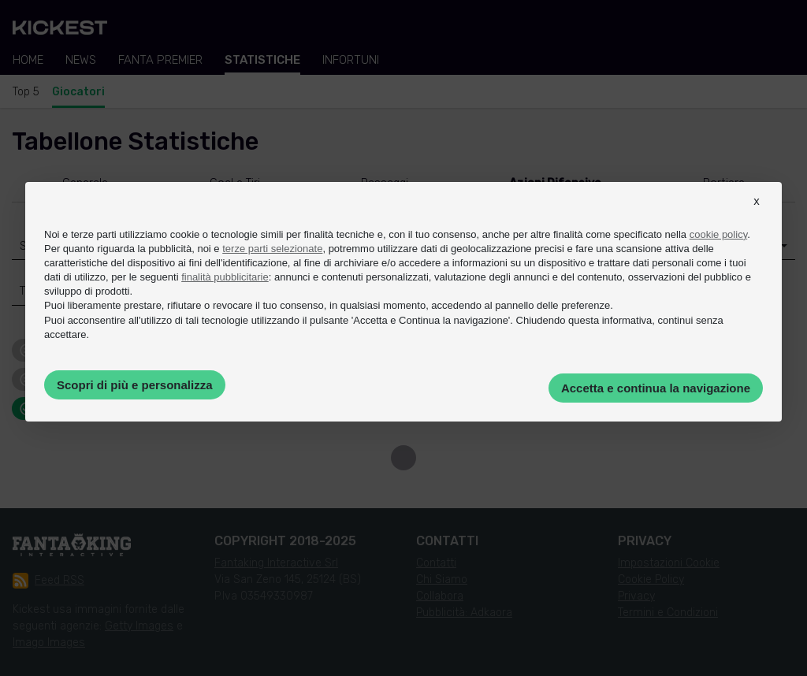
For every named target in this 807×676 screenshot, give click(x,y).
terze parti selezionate (272, 248)
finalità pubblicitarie (225, 277)
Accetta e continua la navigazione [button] (655, 388)
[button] (756, 215)
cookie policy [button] (718, 234)
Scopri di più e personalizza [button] (135, 385)
